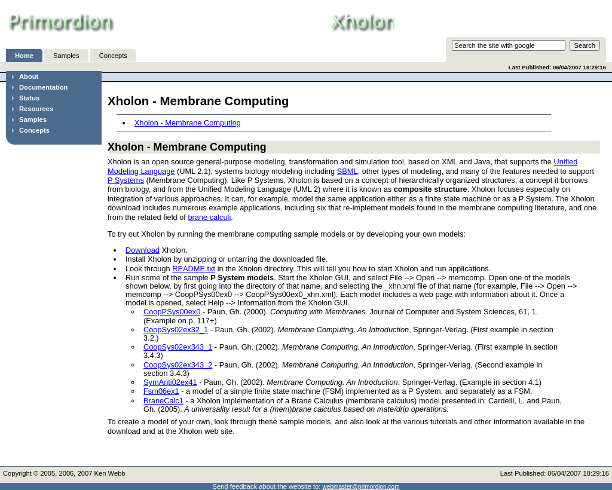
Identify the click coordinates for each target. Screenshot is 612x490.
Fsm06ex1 (161, 391)
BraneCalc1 (163, 400)
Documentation (43, 87)
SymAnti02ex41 (170, 382)
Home (24, 55)
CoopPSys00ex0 (171, 311)
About (28, 76)
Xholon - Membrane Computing (187, 122)
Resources (36, 108)
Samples (66, 55)
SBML (347, 171)
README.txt (193, 268)
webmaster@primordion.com (361, 486)
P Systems (126, 180)
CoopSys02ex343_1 (177, 346)
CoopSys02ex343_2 (177, 364)
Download (143, 250)
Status (29, 98)
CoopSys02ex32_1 (175, 329)
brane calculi (209, 217)
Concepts (113, 55)
